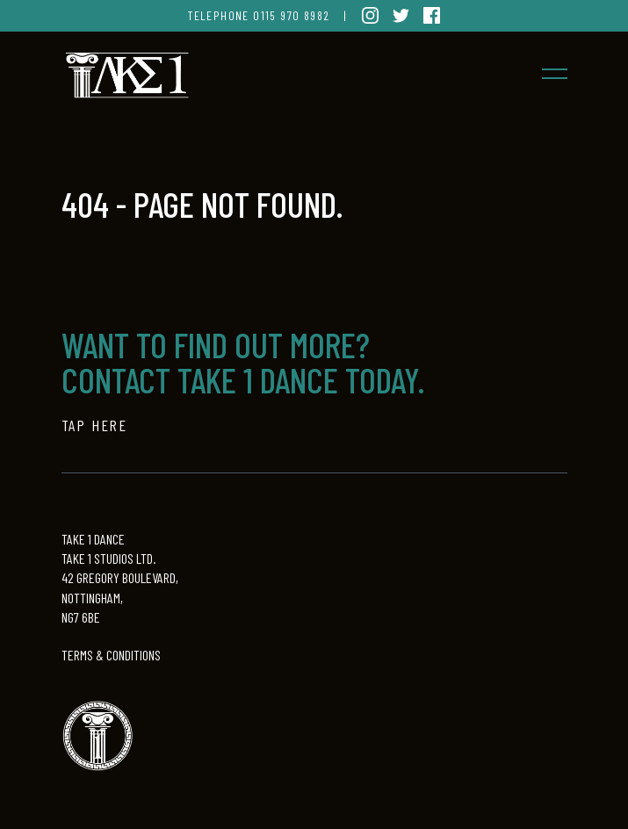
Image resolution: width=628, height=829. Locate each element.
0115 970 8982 (291, 15)
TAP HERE (94, 425)
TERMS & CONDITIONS (111, 654)
